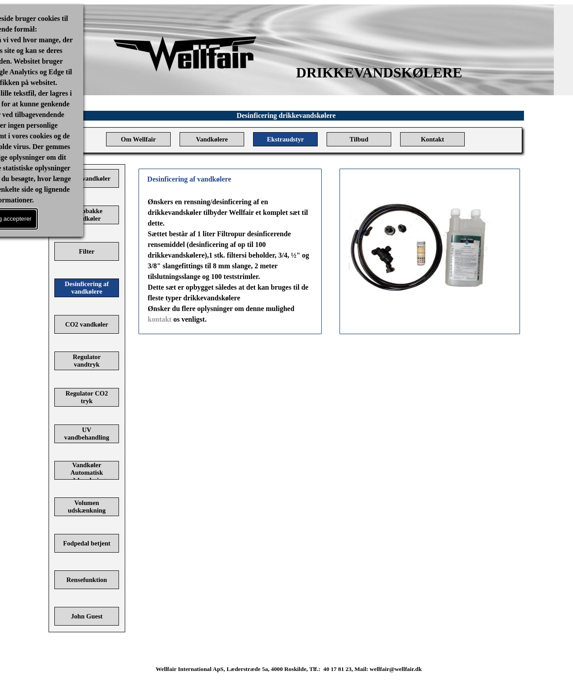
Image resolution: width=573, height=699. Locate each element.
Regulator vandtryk (87, 360)
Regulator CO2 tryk (86, 397)
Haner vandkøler (87, 178)
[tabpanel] (230, 261)
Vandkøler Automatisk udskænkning (87, 472)
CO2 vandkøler (86, 324)
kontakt (160, 319)
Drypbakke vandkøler (86, 214)
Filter (86, 251)
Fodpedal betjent (86, 543)
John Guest (86, 616)
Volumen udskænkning (87, 506)
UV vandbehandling (86, 433)
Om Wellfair (138, 139)
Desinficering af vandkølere (87, 287)
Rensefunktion (86, 579)
